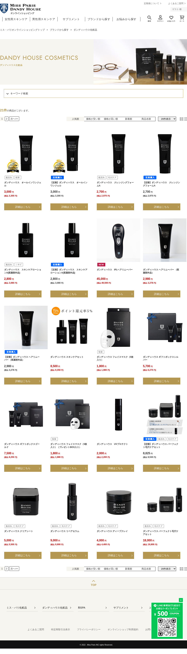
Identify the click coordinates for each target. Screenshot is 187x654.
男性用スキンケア (43, 19)
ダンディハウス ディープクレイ (112, 531)
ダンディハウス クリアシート (18, 531)
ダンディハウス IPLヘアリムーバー (115, 269)
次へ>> (14, 118)
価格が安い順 (93, 119)
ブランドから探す (99, 19)
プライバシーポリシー (89, 629)
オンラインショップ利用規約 (123, 629)
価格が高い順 (111, 119)
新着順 (128, 119)
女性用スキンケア (16, 19)
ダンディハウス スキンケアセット (67, 357)
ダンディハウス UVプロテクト (112, 444)
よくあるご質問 (175, 3)
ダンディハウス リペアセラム (64, 531)
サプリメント (71, 19)
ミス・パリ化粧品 (17, 607)
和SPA (81, 607)
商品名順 (146, 119)
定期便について (151, 3)
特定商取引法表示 (60, 629)
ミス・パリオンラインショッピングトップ (22, 29)
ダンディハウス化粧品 (55, 607)
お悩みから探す (127, 19)
